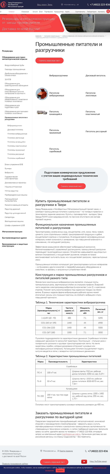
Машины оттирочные (13, 187)
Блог (41, 12)
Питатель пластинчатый (17, 146)
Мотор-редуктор (11, 191)
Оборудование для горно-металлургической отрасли (83, 36)
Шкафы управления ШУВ (15, 225)
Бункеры (8, 168)
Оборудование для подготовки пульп (12, 106)
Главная (38, 36)
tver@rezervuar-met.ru (71, 434)
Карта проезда (66, 451)
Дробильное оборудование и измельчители (16, 74)
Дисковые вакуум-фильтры (15, 183)
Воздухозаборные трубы (14, 65)
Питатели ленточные (16, 138)
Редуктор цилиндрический (15, 213)
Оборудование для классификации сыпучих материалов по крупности (15, 91)
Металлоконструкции (12, 231)
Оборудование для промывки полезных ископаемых (16, 112)
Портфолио (48, 12)
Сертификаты (80, 12)
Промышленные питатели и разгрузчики (16, 118)
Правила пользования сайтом (15, 463)
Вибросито (9, 172)
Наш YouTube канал (98, 461)
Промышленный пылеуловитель (11, 200)
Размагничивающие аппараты (16, 205)
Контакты (101, 12)
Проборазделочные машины (16, 195)
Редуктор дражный (12, 209)
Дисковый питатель (15, 130)
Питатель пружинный (16, 150)
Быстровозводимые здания (14, 238)
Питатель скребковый (16, 158)
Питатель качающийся (16, 142)
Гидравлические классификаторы (11, 177)
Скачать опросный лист (49, 60)
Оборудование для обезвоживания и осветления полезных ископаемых (16, 99)
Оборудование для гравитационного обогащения (16, 84)
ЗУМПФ (8, 79)
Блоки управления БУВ (14, 164)
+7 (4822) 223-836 (100, 4)
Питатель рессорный (16, 154)
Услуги (35, 12)
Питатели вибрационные (17, 134)
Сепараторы (9, 217)
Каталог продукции (52, 36)
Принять (60, 470)
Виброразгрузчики (15, 125)
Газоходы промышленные (15, 69)
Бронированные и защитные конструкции (15, 245)
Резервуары (7, 51)
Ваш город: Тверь (44, 4)
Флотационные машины (14, 221)
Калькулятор (59, 12)
